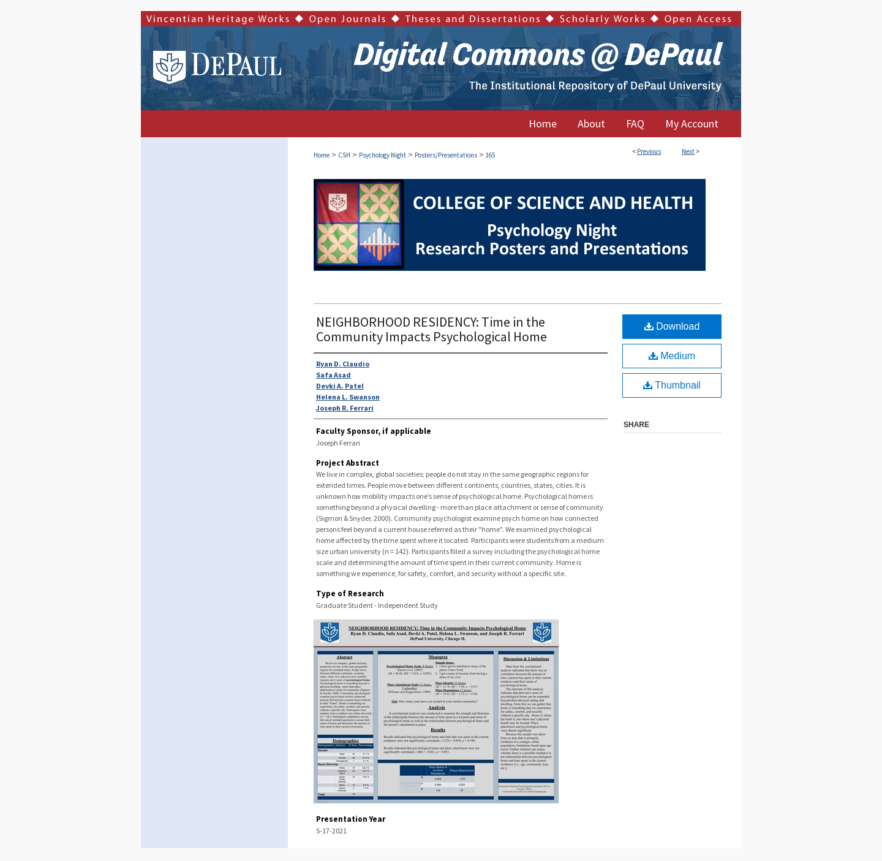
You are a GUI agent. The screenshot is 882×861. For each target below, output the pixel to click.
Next (688, 151)
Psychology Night (382, 155)
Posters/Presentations (446, 155)
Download (672, 326)
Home (322, 155)
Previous (649, 151)
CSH (344, 155)
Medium (672, 356)
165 (490, 155)
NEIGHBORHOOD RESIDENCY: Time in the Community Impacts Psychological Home (431, 329)
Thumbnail (672, 385)
